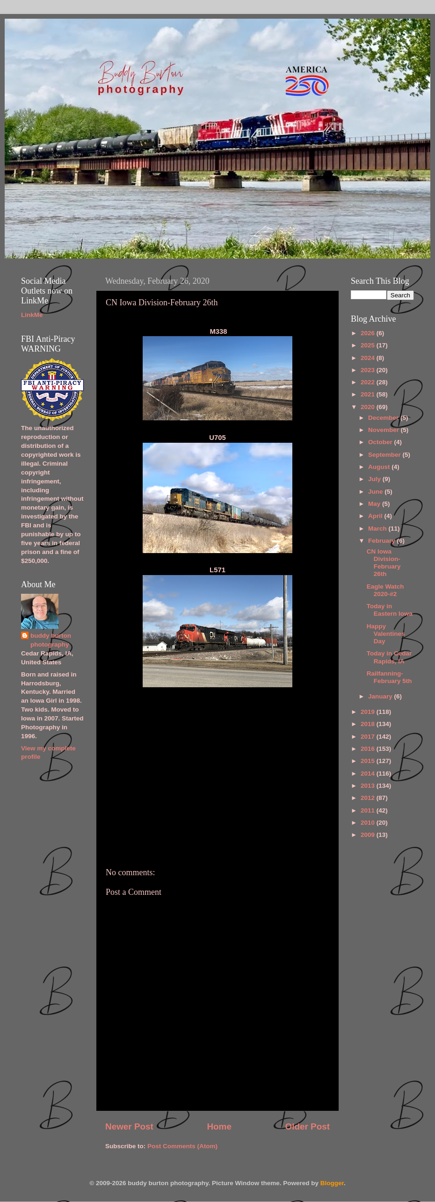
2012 (369, 797)
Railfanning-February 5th (389, 677)
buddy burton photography (50, 640)
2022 (369, 382)
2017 (369, 736)
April (376, 515)
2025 (369, 345)
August (380, 466)
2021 (369, 394)
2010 (369, 822)
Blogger (332, 1183)
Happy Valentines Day (386, 634)
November (384, 429)
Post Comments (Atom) (182, 1146)
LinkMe (32, 314)
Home (219, 1126)
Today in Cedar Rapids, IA (389, 657)
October (381, 442)
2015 (369, 760)
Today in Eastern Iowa (390, 610)
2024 (369, 357)
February (382, 540)
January (381, 696)
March (378, 528)
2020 (369, 406)
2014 (369, 773)
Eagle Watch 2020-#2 (385, 590)
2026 (369, 333)
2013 (369, 785)
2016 (369, 748)
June (376, 491)
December (384, 417)
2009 (369, 834)
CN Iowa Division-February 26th (384, 563)
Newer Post (129, 1126)
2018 (369, 723)
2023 (369, 370)
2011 (369, 810)
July (375, 478)
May (375, 503)
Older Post (307, 1126)
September (385, 454)
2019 (369, 711)
